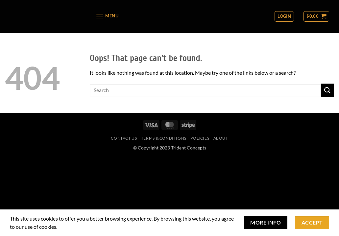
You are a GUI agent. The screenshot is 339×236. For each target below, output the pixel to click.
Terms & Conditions (163, 138)
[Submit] (327, 90)
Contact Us (124, 138)
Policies (199, 138)
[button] (107, 16)
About (220, 138)
